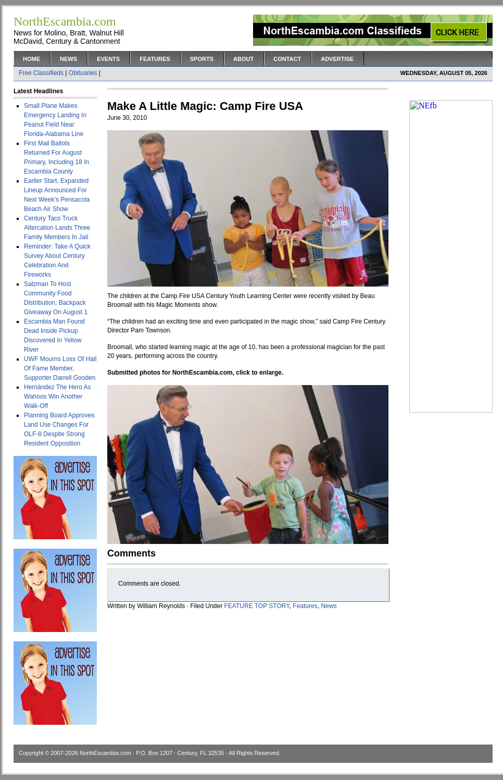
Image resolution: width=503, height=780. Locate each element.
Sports (201, 59)
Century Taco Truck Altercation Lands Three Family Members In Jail (57, 228)
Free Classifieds (41, 73)
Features (155, 59)
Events (108, 59)
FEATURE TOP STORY (257, 606)
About (243, 59)
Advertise (337, 59)
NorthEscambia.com (105, 753)
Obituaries (83, 73)
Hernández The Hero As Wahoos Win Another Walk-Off (57, 396)
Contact (287, 59)
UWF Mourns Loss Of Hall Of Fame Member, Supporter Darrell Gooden (60, 368)
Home (31, 59)
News (68, 59)
